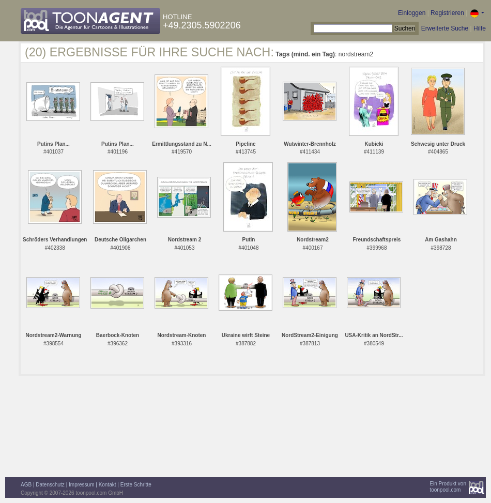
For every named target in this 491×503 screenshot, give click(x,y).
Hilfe (479, 28)
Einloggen (411, 13)
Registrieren (447, 13)
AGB (26, 484)
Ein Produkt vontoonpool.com (447, 487)
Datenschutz (50, 484)
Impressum (81, 484)
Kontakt (107, 484)
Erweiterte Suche (444, 28)
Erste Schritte (135, 484)
